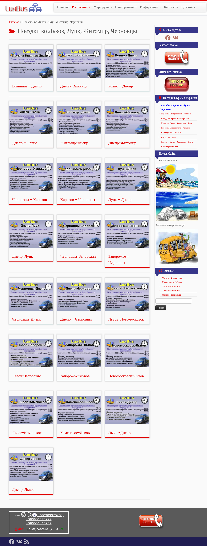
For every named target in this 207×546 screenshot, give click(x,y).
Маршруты (103, 7)
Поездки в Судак (168, 137)
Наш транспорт (126, 7)
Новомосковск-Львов (126, 375)
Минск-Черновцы (171, 294)
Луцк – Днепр (119, 199)
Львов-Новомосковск (126, 319)
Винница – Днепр (27, 86)
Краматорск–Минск (172, 282)
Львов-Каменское (27, 432)
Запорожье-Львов (75, 375)
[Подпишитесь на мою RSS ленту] (27, 541)
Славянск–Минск (171, 290)
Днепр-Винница (73, 86)
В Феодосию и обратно (171, 132)
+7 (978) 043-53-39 (37, 529)
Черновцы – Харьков (29, 199)
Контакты (171, 7)
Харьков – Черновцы (77, 199)
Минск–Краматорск (172, 278)
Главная (63, 7)
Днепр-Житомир (122, 142)
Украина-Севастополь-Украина (175, 127)
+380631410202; (39, 523)
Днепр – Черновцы (76, 319)
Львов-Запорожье (27, 375)
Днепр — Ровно (24, 142)
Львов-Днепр (119, 432)
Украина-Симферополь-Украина (176, 113)
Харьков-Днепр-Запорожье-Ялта (176, 123)
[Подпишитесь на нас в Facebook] (169, 37)
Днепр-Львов (23, 489)
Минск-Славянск (171, 286)
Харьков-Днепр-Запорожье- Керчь (177, 141)
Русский (188, 7)
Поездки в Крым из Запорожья (175, 118)
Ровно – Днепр (120, 86)
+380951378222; (39, 519)
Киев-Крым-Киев (169, 146)
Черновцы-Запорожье (78, 256)
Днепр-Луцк (22, 256)
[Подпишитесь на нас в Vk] (177, 37)
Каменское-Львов (75, 432)
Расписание (81, 7)
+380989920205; (50, 515)
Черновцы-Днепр (26, 319)
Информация (150, 7)
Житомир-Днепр (74, 142)
